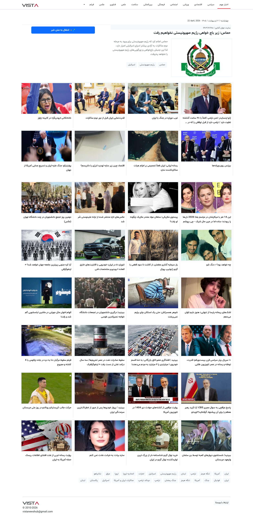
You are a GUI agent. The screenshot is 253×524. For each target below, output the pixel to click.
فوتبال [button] (217, 480)
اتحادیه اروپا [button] (128, 473)
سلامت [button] (134, 4)
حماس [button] (162, 64)
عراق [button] (108, 473)
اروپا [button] (116, 473)
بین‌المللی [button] (147, 4)
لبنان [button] (183, 473)
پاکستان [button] (94, 480)
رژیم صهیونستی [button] (147, 64)
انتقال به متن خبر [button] (63, 30)
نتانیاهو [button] (97, 473)
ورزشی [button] (186, 4)
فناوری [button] (113, 4)
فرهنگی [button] (161, 4)
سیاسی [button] (210, 4)
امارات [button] (141, 473)
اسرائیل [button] (131, 64)
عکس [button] (101, 4)
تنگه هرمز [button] (205, 473)
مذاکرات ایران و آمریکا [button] (124, 480)
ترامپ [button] (193, 473)
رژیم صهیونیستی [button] (168, 473)
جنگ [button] (207, 480)
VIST (30, 4)
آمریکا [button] (217, 473)
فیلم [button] (92, 4)
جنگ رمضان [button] (170, 480)
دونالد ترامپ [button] (144, 480)
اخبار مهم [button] (224, 4)
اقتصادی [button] (198, 4)
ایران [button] (226, 473)
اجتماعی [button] (174, 4)
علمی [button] (123, 4)
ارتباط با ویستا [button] (221, 502)
